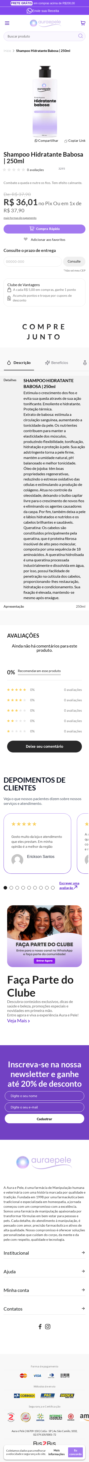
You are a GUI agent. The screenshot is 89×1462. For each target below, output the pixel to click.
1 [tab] (5, 888)
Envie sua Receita (43, 11)
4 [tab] (23, 888)
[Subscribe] (44, 1118)
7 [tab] (41, 888)
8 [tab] (47, 888)
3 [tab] (17, 888)
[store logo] (45, 23)
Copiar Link (76, 140)
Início (7, 51)
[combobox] (44, 36)
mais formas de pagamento (20, 218)
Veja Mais (17, 1020)
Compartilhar (48, 140)
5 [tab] (29, 888)
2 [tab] (11, 888)
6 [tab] (35, 888)
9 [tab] (53, 888)
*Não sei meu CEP (74, 270)
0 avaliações (35, 170)
